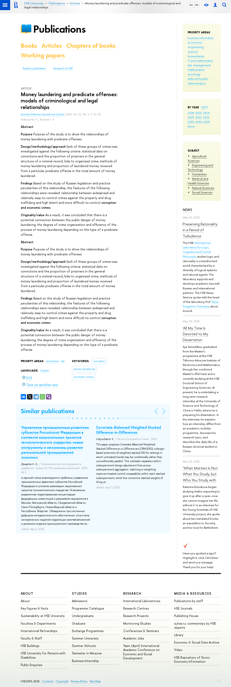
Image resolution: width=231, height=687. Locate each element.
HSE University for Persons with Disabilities (43, 655)
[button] (68, 418)
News (187, 209)
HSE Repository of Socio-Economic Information (192, 659)
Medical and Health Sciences (198, 181)
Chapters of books (91, 46)
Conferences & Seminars (141, 631)
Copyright (62, 681)
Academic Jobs (133, 638)
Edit (219, 680)
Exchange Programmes (88, 631)
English (45, 370)
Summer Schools (84, 646)
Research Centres (136, 608)
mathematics (196, 70)
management (202, 65)
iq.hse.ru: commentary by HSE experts (195, 625)
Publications (59, 29)
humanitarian (196, 56)
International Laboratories (141, 601)
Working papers (43, 55)
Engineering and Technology (200, 167)
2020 (191, 122)
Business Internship (85, 661)
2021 (206, 117)
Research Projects (135, 616)
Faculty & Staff (31, 638)
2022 (198, 117)
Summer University (85, 638)
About (27, 593)
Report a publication (34, 68)
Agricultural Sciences (197, 158)
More (191, 126)
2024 (206, 113)
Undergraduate (83, 616)
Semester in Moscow (87, 653)
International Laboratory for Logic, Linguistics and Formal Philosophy (197, 249)
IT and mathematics (200, 61)
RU (191, 5)
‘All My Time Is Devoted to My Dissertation (195, 333)
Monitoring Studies (137, 623)
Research (132, 593)
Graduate (78, 623)
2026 (191, 113)
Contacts (47, 681)
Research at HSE (63, 68)
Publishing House (186, 616)
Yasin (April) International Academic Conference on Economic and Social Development (141, 652)
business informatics (200, 38)
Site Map (95, 681)
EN (196, 5)
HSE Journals (183, 608)
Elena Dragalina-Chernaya (201, 304)
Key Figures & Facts (34, 608)
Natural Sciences (203, 188)
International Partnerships (39, 631)
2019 (199, 122)
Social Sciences (202, 192)
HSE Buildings (30, 646)
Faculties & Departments (38, 623)
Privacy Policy (79, 681)
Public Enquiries (31, 665)
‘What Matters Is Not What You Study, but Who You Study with (200, 474)
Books (29, 46)
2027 (204, 107)
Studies (79, 593)
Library (178, 635)
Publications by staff (188, 601)
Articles (52, 46)
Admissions (79, 601)
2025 (198, 113)
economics (195, 42)
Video (178, 650)
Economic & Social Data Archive (196, 642)
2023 (191, 117)
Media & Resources (192, 593)
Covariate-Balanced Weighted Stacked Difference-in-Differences (128, 430)
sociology (194, 74)
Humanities (199, 174)
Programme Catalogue (88, 608)
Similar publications (47, 411)
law (190, 65)
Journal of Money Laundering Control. (43, 114)
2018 (206, 122)
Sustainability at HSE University (43, 616)
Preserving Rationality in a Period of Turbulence (200, 229)
